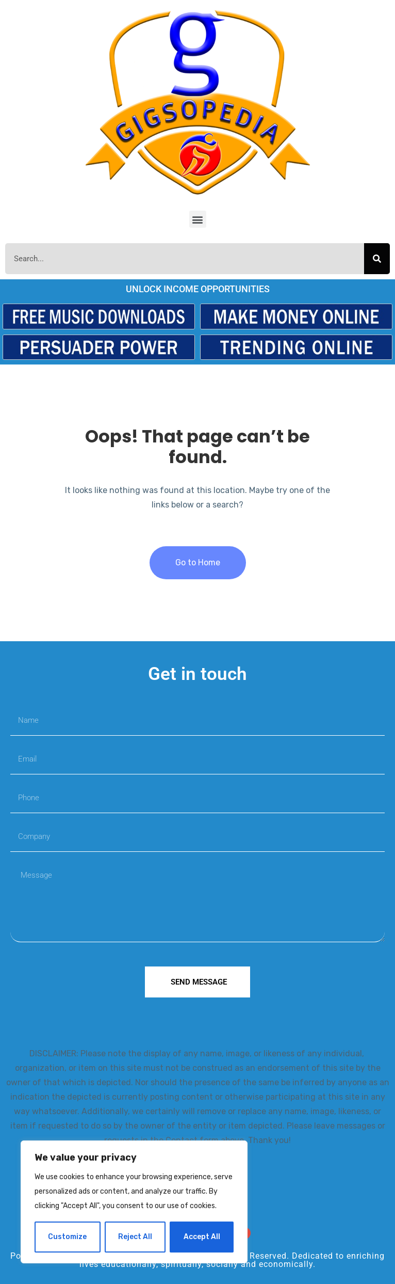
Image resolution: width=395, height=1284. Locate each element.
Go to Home (197, 562)
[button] (197, 219)
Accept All (202, 1236)
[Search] (377, 258)
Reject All (135, 1236)
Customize (67, 1236)
